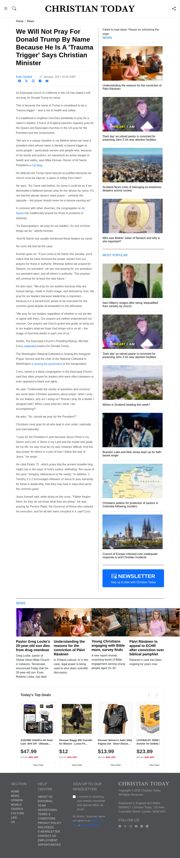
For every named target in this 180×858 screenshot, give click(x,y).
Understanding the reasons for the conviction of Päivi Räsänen (69, 648)
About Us (45, 796)
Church (17, 808)
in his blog (35, 165)
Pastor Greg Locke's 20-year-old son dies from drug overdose (33, 646)
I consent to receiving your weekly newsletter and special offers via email (91, 803)
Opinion (17, 800)
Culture (17, 813)
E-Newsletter (49, 831)
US (13, 821)
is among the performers (46, 363)
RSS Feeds (46, 827)
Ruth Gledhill (24, 76)
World (16, 804)
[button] (6, 9)
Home (20, 21)
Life (14, 817)
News (30, 21)
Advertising (47, 809)
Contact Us (47, 835)
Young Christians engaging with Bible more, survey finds (108, 645)
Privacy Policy (49, 822)
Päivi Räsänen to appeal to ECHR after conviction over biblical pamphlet (146, 648)
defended (30, 346)
